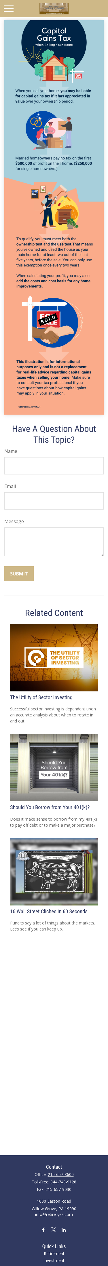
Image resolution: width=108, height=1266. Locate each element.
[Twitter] (53, 1229)
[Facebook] (43, 1229)
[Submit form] (19, 573)
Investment (54, 1260)
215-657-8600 (61, 1174)
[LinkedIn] (63, 1229)
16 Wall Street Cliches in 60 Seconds (49, 911)
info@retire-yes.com (54, 1214)
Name (10, 451)
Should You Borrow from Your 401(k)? (50, 807)
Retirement (54, 1253)
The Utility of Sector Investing (41, 697)
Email (10, 486)
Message (14, 521)
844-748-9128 (63, 1182)
